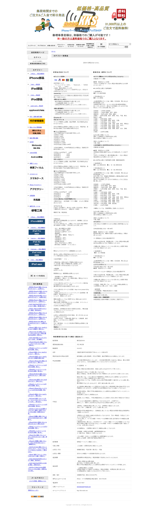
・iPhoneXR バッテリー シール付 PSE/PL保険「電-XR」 (37, 431)
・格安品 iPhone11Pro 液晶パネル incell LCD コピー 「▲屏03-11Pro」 (37, 323)
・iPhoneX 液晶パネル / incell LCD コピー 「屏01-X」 (37, 353)
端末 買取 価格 (34, 138)
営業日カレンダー (33, 490)
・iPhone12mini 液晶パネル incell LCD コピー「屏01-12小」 (37, 380)
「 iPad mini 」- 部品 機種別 (37, 252)
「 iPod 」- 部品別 (37, 98)
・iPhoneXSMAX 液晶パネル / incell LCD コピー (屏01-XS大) (37, 423)
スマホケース (37, 177)
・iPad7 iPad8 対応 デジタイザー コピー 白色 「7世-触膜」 (37, 338)
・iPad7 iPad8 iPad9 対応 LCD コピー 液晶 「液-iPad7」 (37, 459)
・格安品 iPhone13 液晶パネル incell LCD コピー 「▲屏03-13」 (37, 318)
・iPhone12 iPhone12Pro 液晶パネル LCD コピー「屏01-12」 (37, 361)
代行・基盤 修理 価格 (37, 120)
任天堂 (37, 145)
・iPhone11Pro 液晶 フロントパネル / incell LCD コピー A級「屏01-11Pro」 (37, 436)
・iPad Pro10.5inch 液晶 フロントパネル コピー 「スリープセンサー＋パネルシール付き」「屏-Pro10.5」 (37, 449)
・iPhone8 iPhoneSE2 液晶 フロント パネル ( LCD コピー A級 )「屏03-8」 (37, 343)
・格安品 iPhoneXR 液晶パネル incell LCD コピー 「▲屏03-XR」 (37, 296)
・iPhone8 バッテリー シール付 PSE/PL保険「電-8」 (37, 348)
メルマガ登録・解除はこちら (37, 481)
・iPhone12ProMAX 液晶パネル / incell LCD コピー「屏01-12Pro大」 (37, 375)
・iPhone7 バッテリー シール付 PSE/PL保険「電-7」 (37, 427)
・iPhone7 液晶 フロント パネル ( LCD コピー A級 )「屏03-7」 (37, 455)
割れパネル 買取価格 (37, 131)
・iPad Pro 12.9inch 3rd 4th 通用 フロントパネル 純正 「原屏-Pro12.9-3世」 (37, 469)
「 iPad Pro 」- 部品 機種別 (37, 231)
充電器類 (37, 199)
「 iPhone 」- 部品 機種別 (37, 220)
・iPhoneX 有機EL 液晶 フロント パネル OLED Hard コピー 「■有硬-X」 (37, 418)
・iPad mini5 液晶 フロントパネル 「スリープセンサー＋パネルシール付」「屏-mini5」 (37, 400)
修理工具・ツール (37, 209)
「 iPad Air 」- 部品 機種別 (37, 242)
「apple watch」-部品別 (37, 109)
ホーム (53, 51)
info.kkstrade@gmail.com (84, 486)
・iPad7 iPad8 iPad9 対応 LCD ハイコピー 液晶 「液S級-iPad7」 (37, 305)
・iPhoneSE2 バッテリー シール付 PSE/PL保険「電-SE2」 (37, 370)
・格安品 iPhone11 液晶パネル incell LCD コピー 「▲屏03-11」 (37, 300)
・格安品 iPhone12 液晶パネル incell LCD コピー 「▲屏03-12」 (37, 313)
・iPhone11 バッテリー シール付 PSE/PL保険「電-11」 (37, 366)
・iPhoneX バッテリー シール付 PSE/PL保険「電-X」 (37, 384)
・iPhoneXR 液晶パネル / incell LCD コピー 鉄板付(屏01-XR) (37, 357)
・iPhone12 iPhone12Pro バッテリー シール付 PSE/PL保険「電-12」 (37, 390)
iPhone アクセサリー (37, 188)
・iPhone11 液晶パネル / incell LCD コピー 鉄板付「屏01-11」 (37, 328)
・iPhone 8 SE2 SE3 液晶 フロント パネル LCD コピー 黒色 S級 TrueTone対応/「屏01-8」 (37, 333)
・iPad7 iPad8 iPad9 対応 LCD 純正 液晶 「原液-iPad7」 (37, 464)
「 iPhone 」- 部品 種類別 (37, 77)
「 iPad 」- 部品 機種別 (37, 263)
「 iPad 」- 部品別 (37, 88)
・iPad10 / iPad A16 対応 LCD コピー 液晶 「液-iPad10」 (37, 309)
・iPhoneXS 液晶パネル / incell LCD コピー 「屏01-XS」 (37, 395)
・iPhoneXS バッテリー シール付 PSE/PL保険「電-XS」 (37, 405)
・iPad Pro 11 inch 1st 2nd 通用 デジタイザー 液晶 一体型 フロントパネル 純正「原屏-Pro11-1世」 (37, 411)
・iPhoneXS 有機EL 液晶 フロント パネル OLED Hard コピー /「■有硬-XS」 (37, 442)
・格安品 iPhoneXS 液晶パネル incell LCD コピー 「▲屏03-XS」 (37, 292)
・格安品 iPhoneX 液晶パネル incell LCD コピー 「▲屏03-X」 (37, 287)
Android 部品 (37, 156)
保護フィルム (37, 167)
